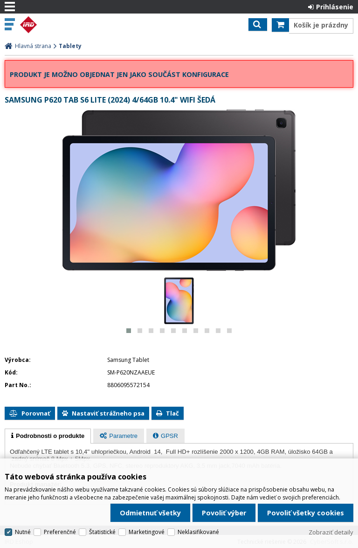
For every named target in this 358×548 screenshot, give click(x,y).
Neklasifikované (198, 531)
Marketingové (147, 531)
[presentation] (47, 436)
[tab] (48, 436)
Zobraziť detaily (331, 531)
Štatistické (102, 531)
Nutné (23, 531)
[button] (128, 330)
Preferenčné (60, 531)
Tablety (70, 46)
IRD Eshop (48, 25)
